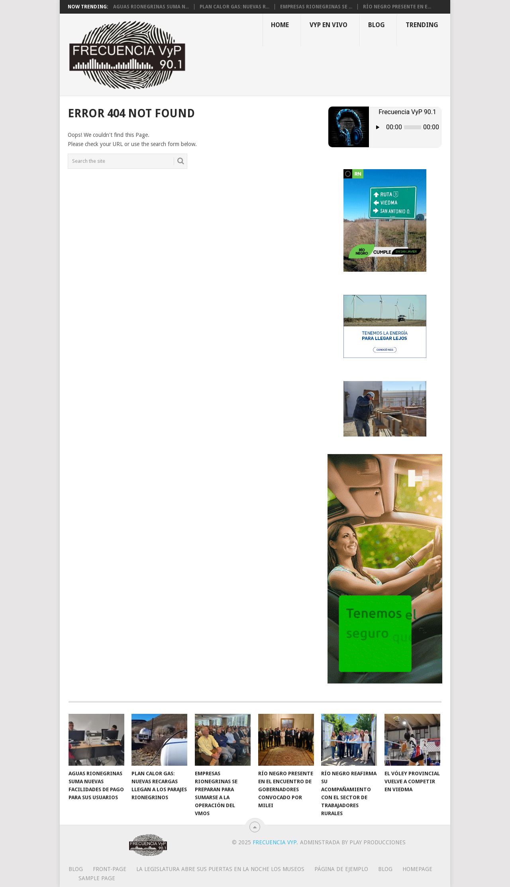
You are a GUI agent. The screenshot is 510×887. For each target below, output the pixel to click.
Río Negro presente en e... (397, 7)
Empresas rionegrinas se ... (316, 7)
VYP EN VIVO (328, 25)
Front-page (109, 869)
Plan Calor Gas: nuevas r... (234, 7)
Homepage (417, 869)
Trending (422, 25)
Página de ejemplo (341, 869)
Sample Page (96, 878)
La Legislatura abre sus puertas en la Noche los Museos (220, 869)
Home (280, 25)
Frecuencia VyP (274, 842)
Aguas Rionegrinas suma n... (151, 7)
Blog (376, 25)
